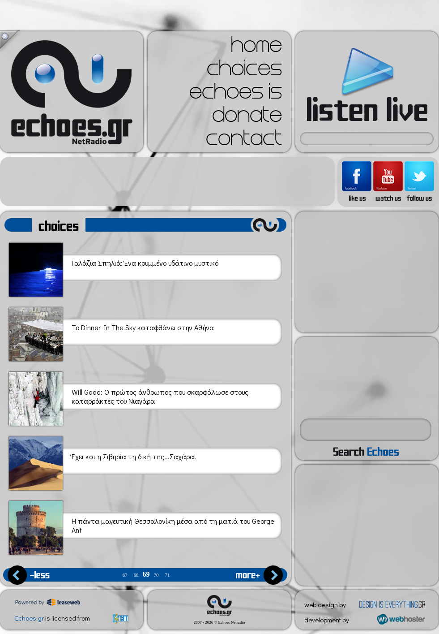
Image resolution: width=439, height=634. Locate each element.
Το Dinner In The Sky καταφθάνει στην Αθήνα (111, 332)
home (256, 47)
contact (244, 140)
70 (156, 575)
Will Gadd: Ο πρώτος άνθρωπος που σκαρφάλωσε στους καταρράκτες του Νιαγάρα (128, 397)
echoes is (235, 94)
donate (247, 117)
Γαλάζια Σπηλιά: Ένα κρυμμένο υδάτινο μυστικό (113, 268)
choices (244, 71)
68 (136, 575)
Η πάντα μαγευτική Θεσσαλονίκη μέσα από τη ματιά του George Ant (141, 526)
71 (167, 575)
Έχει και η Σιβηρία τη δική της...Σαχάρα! (102, 461)
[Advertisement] (167, 181)
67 (125, 575)
